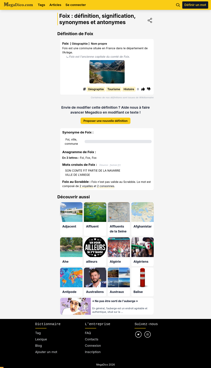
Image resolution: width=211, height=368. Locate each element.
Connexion (93, 341)
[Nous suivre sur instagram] (147, 330)
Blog (38, 341)
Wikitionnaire (146, 97)
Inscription (93, 348)
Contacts (91, 335)
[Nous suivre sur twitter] (138, 330)
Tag (38, 329)
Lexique (41, 335)
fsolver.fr (115, 162)
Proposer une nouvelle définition (105, 118)
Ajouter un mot (46, 348)
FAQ (88, 329)
